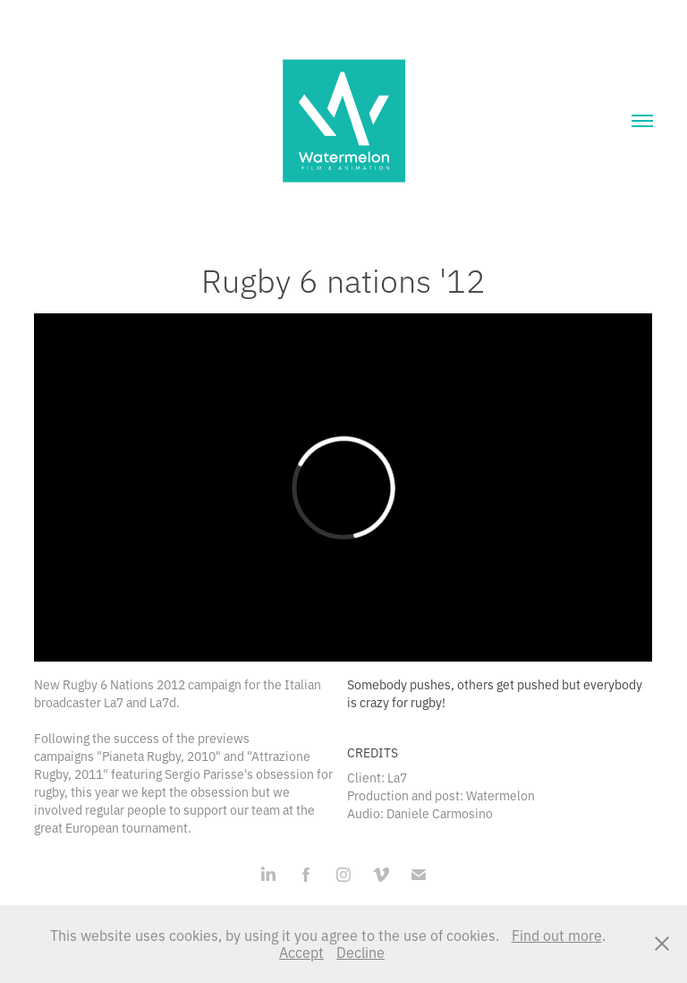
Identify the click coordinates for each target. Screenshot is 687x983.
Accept (301, 952)
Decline (360, 952)
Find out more (557, 935)
